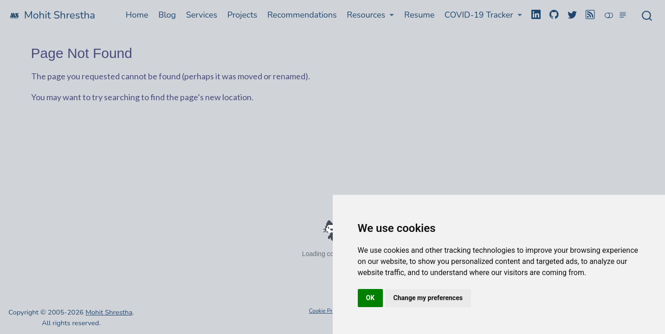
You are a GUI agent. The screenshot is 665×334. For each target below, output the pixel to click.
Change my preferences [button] (428, 298)
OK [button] (370, 298)
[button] (371, 15)
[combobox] (647, 15)
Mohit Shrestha (108, 312)
